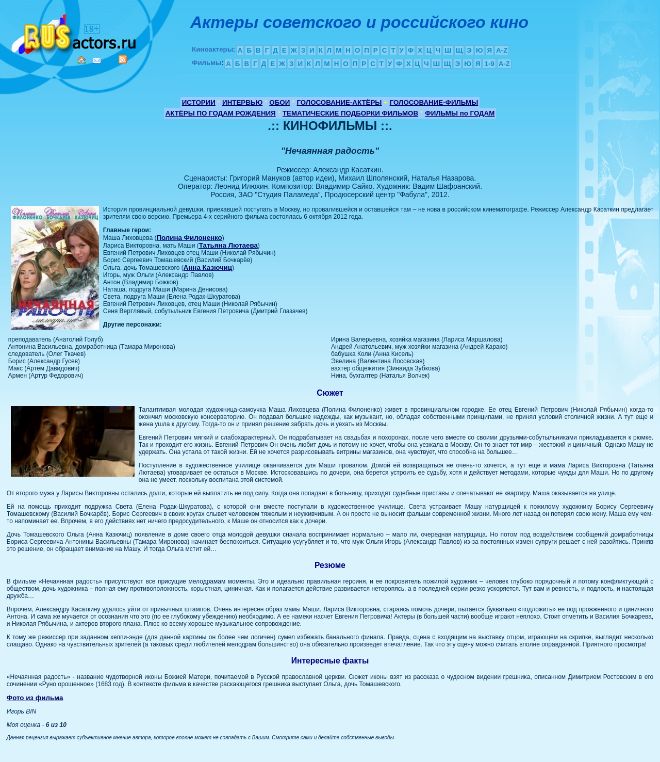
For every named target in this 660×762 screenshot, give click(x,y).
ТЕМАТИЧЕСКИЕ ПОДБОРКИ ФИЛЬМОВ (350, 113)
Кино (74, 32)
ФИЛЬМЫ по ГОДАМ (459, 113)
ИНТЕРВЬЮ (242, 102)
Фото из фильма (35, 698)
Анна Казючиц (208, 267)
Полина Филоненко (189, 237)
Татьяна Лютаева (228, 245)
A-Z (501, 50)
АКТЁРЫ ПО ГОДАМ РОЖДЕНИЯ (221, 113)
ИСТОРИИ (199, 102)
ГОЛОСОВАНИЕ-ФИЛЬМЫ (434, 102)
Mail (97, 60)
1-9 (489, 64)
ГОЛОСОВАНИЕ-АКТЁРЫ (339, 102)
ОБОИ (279, 102)
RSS (123, 59)
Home (81, 59)
